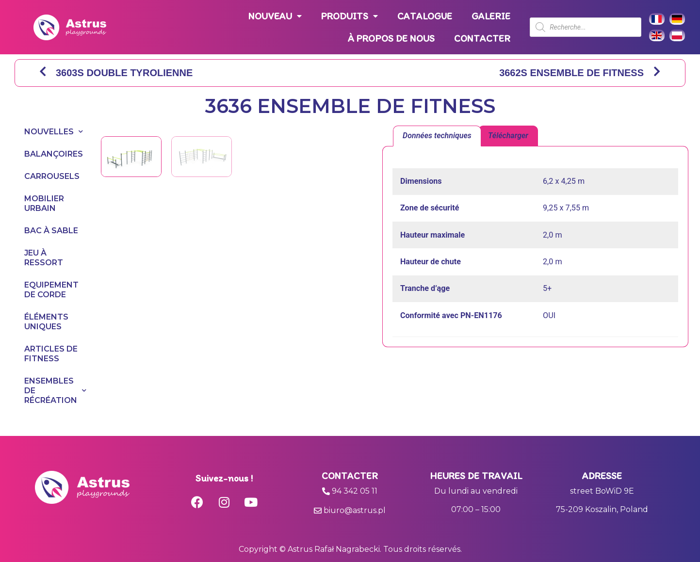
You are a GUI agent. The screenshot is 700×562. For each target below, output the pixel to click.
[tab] (437, 136)
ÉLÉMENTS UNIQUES (46, 321)
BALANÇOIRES (52, 154)
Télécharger (508, 135)
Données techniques (437, 135)
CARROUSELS (52, 176)
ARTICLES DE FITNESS (51, 353)
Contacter (350, 476)
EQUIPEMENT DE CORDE (51, 289)
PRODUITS (349, 16)
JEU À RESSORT (43, 257)
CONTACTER (482, 38)
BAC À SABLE (51, 230)
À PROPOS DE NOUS (391, 38)
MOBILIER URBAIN (44, 203)
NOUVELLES (52, 131)
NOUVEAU (275, 16)
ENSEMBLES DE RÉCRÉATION (52, 390)
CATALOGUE (424, 16)
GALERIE (491, 16)
